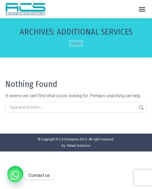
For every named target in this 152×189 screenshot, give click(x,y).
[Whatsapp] (15, 175)
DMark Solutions (78, 146)
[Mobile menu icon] (142, 9)
